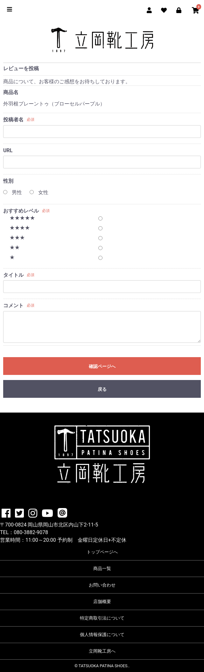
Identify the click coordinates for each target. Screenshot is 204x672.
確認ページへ (102, 366)
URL (7, 150)
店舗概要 (102, 601)
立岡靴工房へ (102, 651)
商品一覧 (102, 568)
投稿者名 (13, 120)
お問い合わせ (102, 584)
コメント (13, 305)
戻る (102, 389)
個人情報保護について (102, 634)
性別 (8, 181)
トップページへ (102, 551)
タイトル (13, 275)
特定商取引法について (102, 618)
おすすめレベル (21, 211)
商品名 (10, 92)
